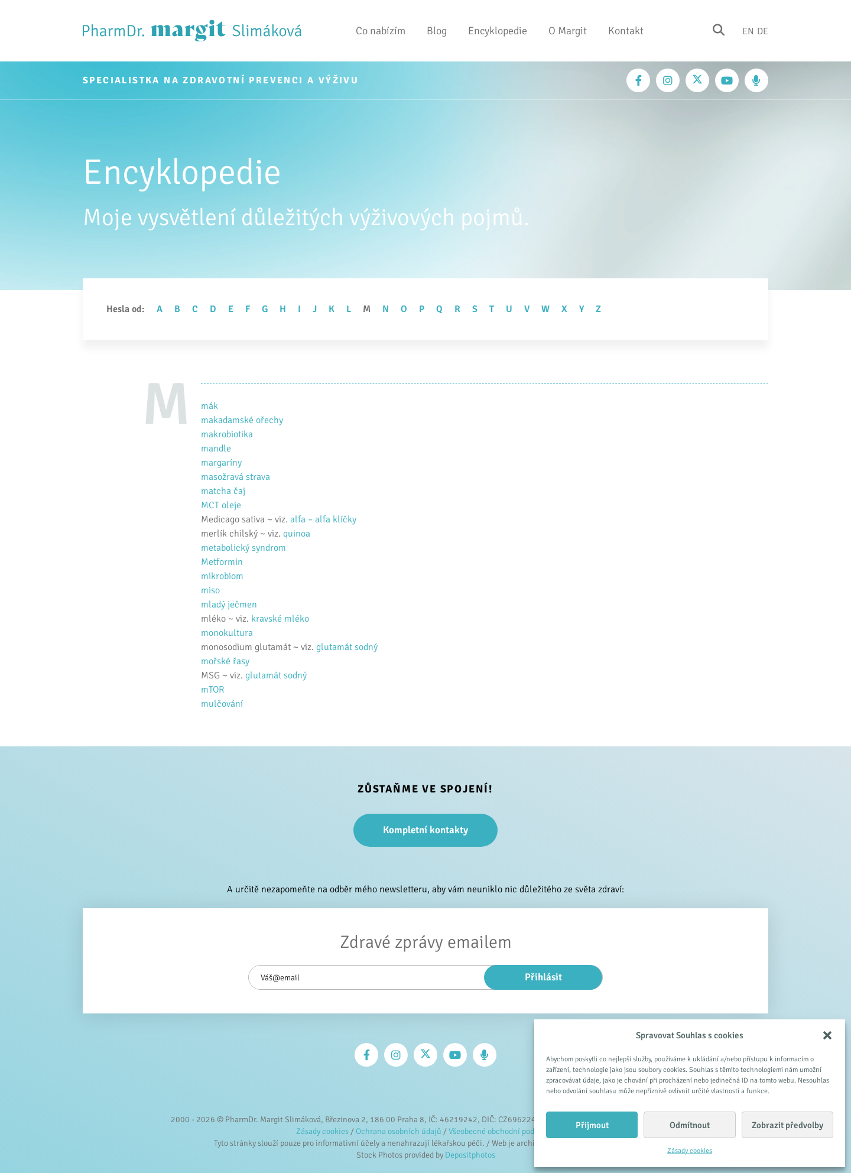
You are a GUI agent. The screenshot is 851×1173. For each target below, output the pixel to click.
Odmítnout (690, 1125)
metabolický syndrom (243, 548)
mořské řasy (225, 661)
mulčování (222, 704)
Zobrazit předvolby (787, 1125)
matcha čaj (223, 491)
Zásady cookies (689, 1150)
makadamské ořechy (242, 420)
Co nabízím (380, 30)
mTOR (212, 690)
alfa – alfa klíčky (323, 519)
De (762, 31)
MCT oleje (221, 505)
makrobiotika (227, 434)
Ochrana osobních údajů (398, 1131)
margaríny (221, 463)
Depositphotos (470, 1155)
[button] (827, 1035)
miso (210, 590)
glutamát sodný (347, 647)
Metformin (222, 562)
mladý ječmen (229, 604)
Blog (437, 30)
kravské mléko (280, 619)
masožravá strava (235, 477)
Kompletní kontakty (425, 830)
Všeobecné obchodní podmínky (502, 1131)
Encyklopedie (497, 30)
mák (209, 406)
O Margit (567, 30)
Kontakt (626, 30)
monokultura (227, 633)
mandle (216, 448)
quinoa (296, 534)
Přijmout (592, 1125)
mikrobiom (222, 576)
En (748, 31)
